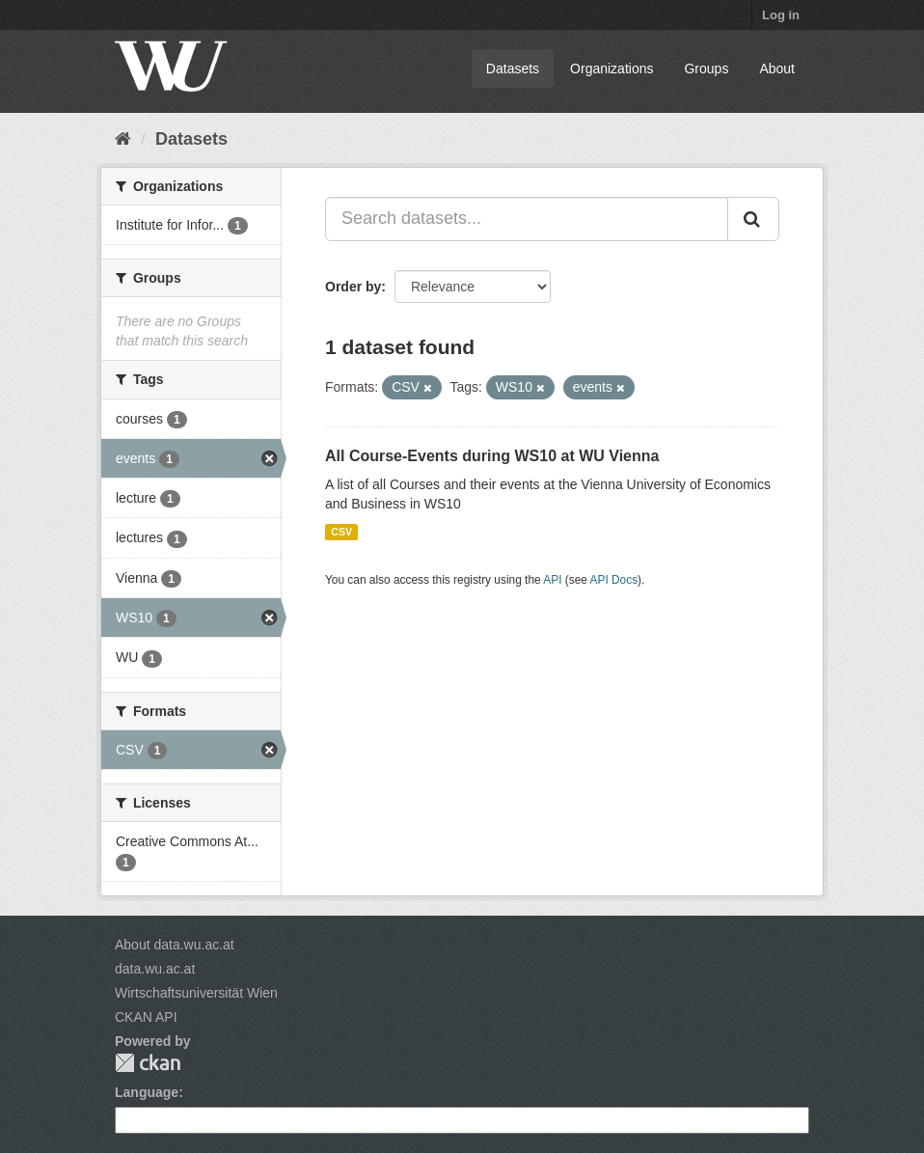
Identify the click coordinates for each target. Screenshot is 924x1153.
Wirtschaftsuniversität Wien (196, 993)
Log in (781, 15)
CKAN (147, 1063)
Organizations (611, 68)
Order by (353, 286)
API (552, 580)
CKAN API (146, 1017)
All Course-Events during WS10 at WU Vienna (492, 456)
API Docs (614, 580)
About (777, 68)
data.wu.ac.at (155, 968)
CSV (341, 531)
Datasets (512, 68)
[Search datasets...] (526, 219)
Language (146, 1092)
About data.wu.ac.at (174, 944)
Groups (706, 68)
